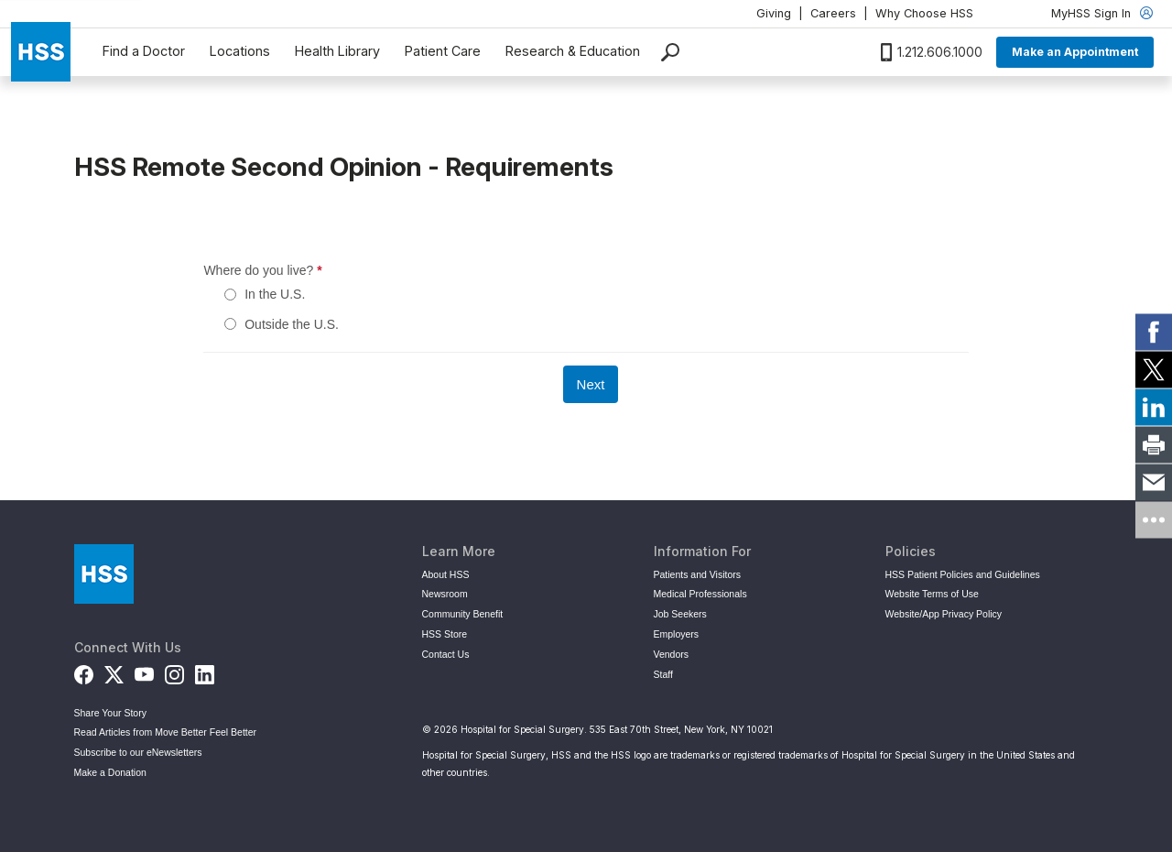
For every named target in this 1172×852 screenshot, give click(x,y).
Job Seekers (680, 613)
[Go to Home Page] (104, 574)
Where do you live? (340, 270)
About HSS (446, 574)
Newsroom (445, 593)
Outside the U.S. (291, 324)
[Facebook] (83, 673)
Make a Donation (110, 772)
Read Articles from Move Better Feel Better (165, 731)
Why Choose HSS (924, 13)
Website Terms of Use (932, 593)
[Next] (591, 384)
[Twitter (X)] (114, 673)
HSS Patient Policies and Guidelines (962, 574)
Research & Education (572, 51)
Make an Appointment (1075, 52)
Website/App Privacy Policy (944, 613)
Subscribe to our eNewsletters (138, 752)
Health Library (337, 51)
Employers (677, 633)
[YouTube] (144, 673)
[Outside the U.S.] (230, 324)
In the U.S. (274, 294)
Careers (833, 13)
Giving (773, 13)
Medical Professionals (700, 593)
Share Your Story (110, 712)
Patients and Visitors (698, 574)
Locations (240, 51)
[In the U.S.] (230, 294)
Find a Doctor (144, 51)
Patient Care (443, 51)
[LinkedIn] (204, 673)
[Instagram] (174, 673)
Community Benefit (463, 613)
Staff (663, 674)
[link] (1153, 332)
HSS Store (445, 633)
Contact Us (446, 654)
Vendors (671, 654)
